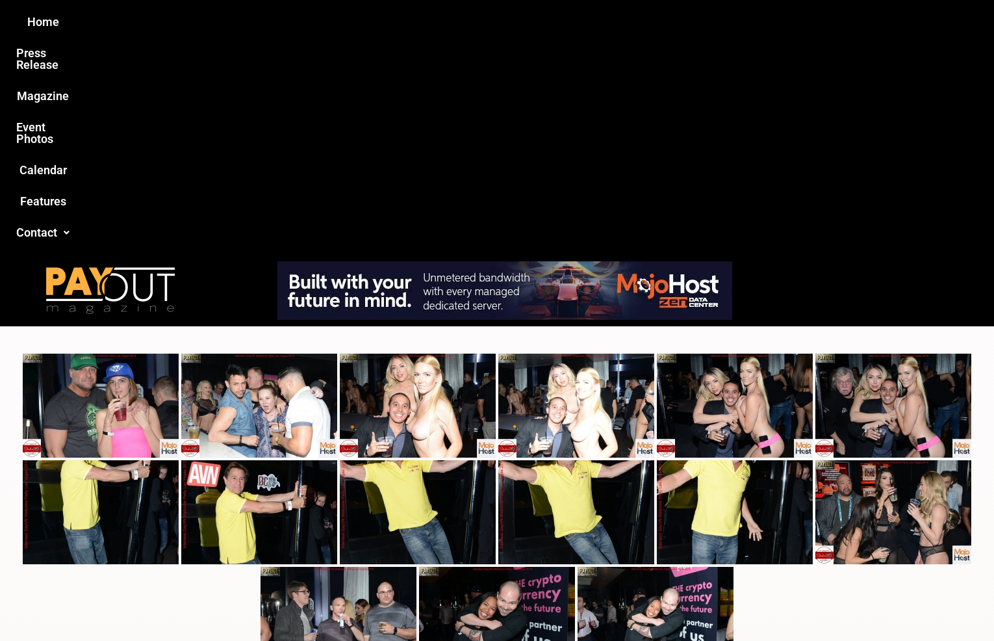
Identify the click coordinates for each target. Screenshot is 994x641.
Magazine (423, 22)
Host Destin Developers (780, 603)
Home (267, 22)
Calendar (580, 22)
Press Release (340, 22)
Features (647, 22)
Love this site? (298, 541)
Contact (716, 22)
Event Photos (502, 22)
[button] (716, 22)
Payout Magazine (346, 603)
